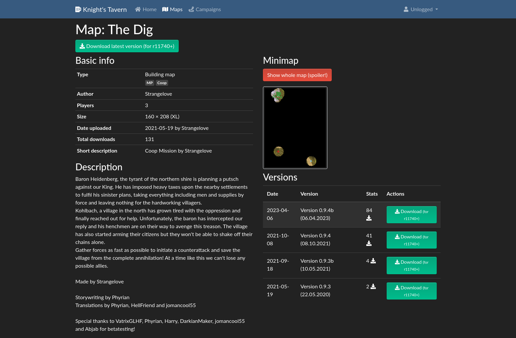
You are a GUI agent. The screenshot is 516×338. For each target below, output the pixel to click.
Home (146, 9)
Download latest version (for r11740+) (127, 46)
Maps (172, 9)
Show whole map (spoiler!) (297, 75)
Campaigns (204, 9)
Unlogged (418, 9)
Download (411, 214)
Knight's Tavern (101, 9)
